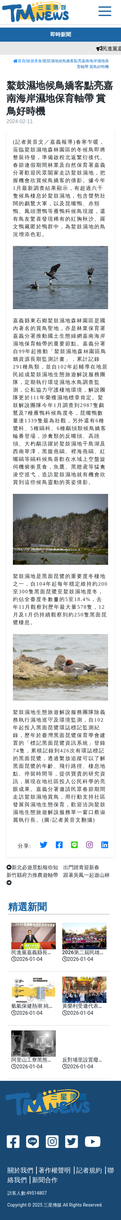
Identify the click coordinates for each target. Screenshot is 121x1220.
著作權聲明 (54, 1170)
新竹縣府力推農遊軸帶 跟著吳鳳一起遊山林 (58, 878)
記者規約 (89, 1170)
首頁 (19, 61)
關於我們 (20, 1170)
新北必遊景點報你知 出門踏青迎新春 (52, 867)
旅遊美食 (34, 61)
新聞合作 (45, 1180)
